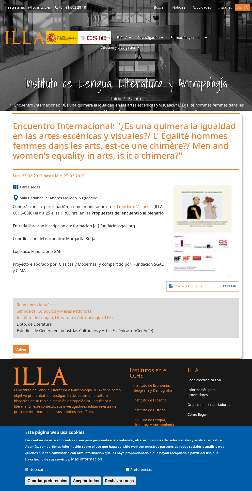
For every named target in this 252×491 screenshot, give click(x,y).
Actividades (202, 7)
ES (238, 7)
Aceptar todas (86, 483)
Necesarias (39, 471)
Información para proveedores (202, 392)
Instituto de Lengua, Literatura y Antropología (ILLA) (65, 317)
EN (246, 7)
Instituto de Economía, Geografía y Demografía (152, 388)
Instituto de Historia (149, 410)
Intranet (225, 7)
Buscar (159, 7)
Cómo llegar (197, 414)
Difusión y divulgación (120, 47)
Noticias (178, 7)
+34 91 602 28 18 (72, 7)
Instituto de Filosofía (149, 400)
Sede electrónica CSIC (205, 380)
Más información (86, 460)
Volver (21, 349)
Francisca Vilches (135, 206)
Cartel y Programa (188, 286)
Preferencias (141, 471)
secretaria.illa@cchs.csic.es (29, 7)
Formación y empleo (189, 37)
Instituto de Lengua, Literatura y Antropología (153, 422)
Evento (134, 98)
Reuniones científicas (36, 304)
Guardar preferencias (47, 483)
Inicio (105, 37)
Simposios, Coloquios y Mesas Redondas (54, 311)
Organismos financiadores (209, 404)
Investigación (150, 37)
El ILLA (124, 37)
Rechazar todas (119, 483)
